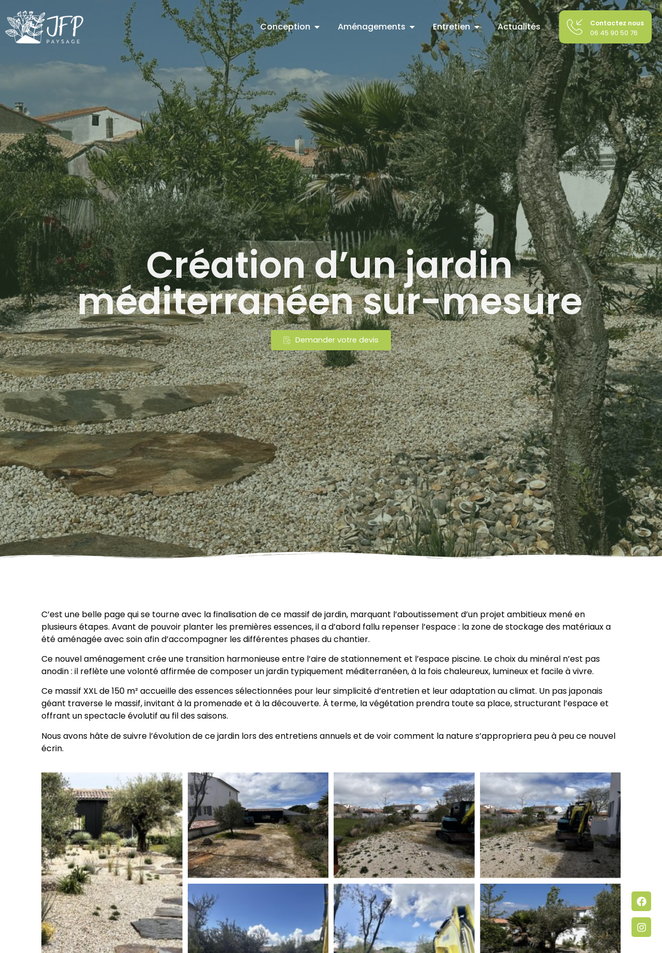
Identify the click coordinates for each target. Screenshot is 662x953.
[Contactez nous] (574, 27)
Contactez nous (617, 23)
